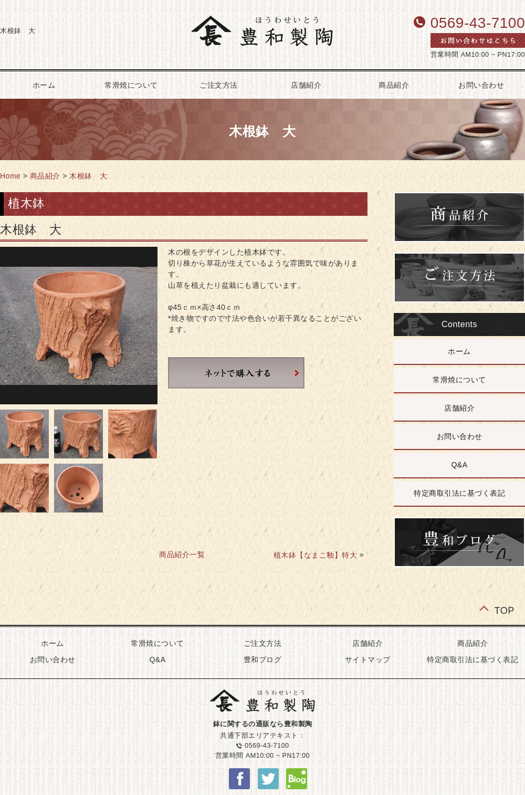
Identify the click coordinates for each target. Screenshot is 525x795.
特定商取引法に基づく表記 (459, 493)
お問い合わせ (459, 436)
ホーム (459, 351)
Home (10, 176)
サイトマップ (368, 659)
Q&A (459, 465)
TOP (504, 609)
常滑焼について (131, 85)
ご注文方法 (219, 85)
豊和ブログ (263, 659)
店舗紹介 (306, 85)
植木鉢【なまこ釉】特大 (316, 555)
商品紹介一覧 (182, 554)
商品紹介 (394, 85)
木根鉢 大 (88, 176)
